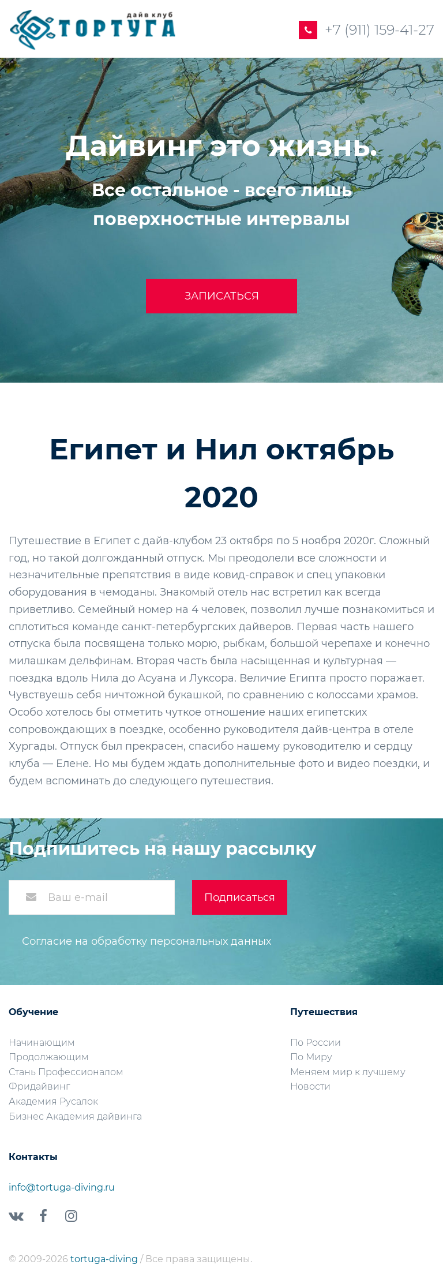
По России (315, 1042)
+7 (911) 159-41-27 (379, 29)
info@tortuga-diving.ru (62, 1187)
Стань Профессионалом (66, 1072)
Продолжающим (49, 1057)
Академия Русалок (53, 1101)
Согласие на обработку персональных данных (146, 941)
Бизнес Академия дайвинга (75, 1116)
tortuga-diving (105, 1259)
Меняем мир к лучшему (348, 1072)
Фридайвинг (39, 1086)
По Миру (311, 1057)
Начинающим (42, 1042)
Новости (310, 1086)
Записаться (222, 296)
